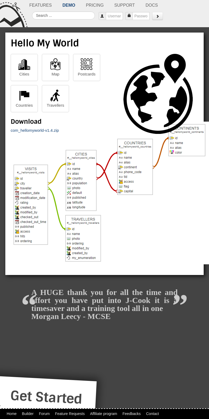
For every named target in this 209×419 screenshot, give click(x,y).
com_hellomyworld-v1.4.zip (35, 130)
